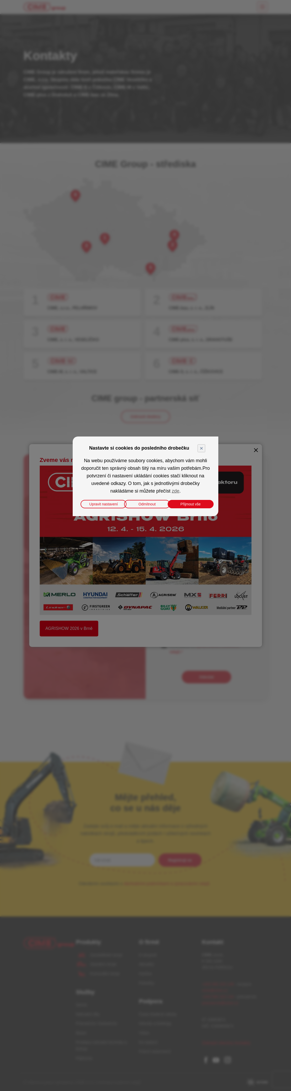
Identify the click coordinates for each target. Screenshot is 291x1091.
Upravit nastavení (103, 504)
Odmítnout (147, 504)
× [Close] (201, 448)
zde (175, 491)
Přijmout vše (191, 504)
